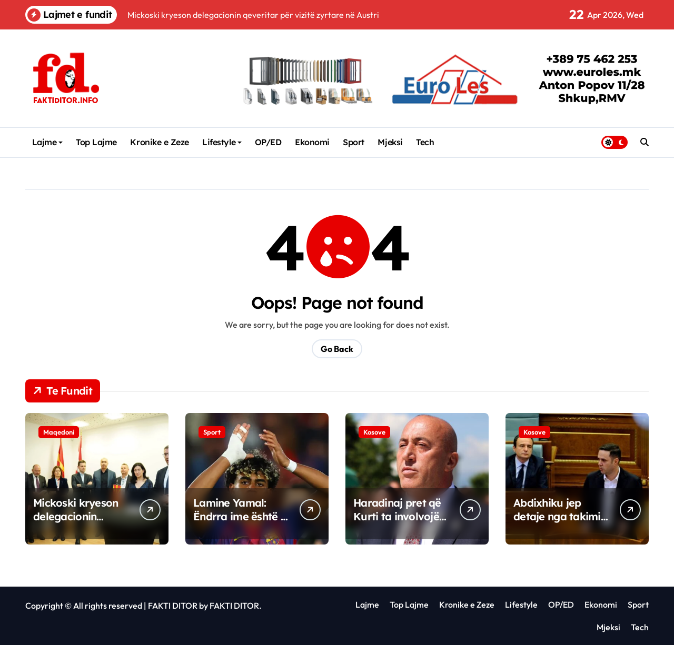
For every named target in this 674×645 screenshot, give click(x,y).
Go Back (337, 349)
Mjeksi (390, 142)
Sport (353, 142)
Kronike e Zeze (159, 142)
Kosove (374, 432)
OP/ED (268, 142)
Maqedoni (58, 432)
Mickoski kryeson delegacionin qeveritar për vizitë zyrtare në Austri (80, 523)
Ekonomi (312, 142)
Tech (425, 142)
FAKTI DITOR (172, 605)
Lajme (47, 142)
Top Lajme (96, 142)
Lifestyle (222, 142)
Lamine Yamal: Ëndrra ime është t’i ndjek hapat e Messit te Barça (241, 523)
